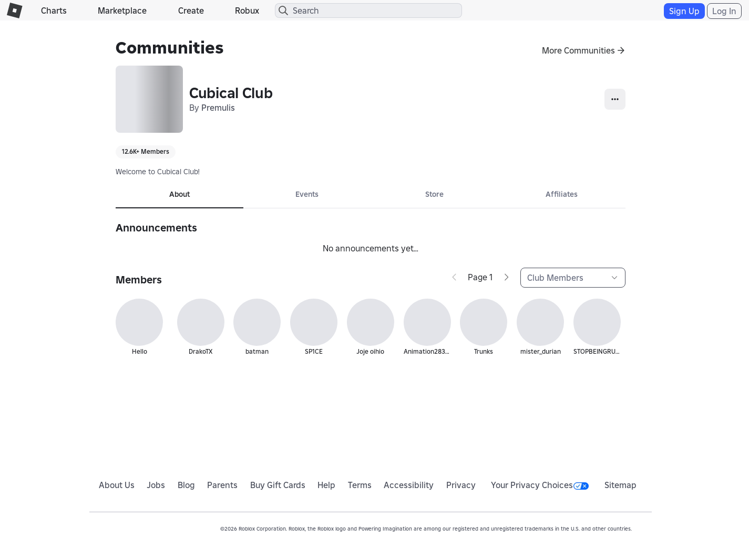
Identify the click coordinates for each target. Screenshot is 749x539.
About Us (117, 485)
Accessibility (409, 485)
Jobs (156, 485)
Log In (724, 11)
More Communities (578, 50)
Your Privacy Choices (540, 485)
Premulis (218, 107)
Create (191, 10)
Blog (186, 485)
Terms (360, 485)
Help (326, 485)
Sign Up (684, 11)
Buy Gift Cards (277, 485)
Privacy (461, 485)
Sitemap (620, 485)
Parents (222, 485)
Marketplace (122, 10)
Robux (247, 10)
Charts (54, 10)
